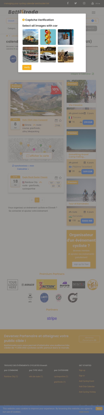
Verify (27, 67)
